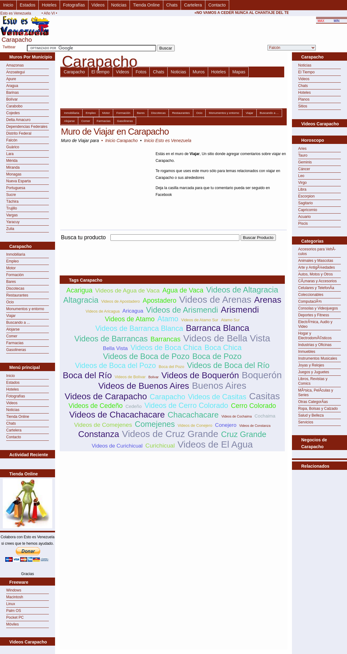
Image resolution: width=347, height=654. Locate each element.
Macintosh (14, 597)
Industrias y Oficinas (315, 345)
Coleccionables (310, 294)
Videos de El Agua (215, 444)
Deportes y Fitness (313, 315)
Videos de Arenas (215, 299)
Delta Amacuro (18, 120)
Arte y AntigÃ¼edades (316, 267)
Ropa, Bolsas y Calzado (318, 408)
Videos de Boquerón (200, 375)
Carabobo (14, 106)
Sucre (11, 195)
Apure (11, 79)
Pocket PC (15, 617)
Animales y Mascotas (315, 260)
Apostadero (159, 300)
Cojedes (13, 113)
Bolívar (12, 99)
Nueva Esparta (18, 181)
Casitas (264, 396)
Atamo (167, 319)
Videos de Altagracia (242, 289)
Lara (10, 154)
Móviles (12, 624)
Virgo (302, 182)
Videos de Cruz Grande (170, 434)
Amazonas (15, 65)
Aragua (12, 86)
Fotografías (74, 4)
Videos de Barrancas (111, 338)
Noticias (118, 4)
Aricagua (132, 311)
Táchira (12, 201)
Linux (10, 604)
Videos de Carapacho (106, 396)
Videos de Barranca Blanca (139, 328)
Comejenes (155, 424)
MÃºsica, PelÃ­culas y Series (315, 392)
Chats (172, 4)
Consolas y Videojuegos (318, 308)
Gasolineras (16, 350)
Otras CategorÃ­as (313, 402)
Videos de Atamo (130, 319)
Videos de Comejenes (103, 425)
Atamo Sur (230, 320)
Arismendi (240, 309)
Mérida (12, 160)
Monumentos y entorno (25, 309)
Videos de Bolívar (130, 377)
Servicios (305, 422)
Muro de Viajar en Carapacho (115, 131)
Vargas (12, 215)
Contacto (217, 4)
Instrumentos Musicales (317, 358)
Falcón (11, 140)
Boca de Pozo (217, 356)
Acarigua (79, 290)
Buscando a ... (18, 322)
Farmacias (15, 343)
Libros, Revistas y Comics (313, 381)
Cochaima (265, 415)
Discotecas (15, 288)
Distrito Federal (18, 133)
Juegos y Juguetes (313, 372)
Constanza (98, 434)
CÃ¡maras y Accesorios (317, 281)
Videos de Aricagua (103, 311)
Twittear (8, 47)
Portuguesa (15, 188)
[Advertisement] (319, 485)
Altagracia (80, 300)
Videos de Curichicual (117, 446)
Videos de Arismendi (182, 309)
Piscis (303, 223)
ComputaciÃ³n (310, 301)
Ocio (10, 302)
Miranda (12, 167)
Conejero (225, 425)
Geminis (305, 162)
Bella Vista (115, 348)
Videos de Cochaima (236, 416)
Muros (199, 71)
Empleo (12, 261)
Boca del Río (87, 375)
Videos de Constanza (254, 425)
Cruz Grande (244, 434)
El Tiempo (306, 72)
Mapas (238, 71)
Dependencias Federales (26, 126)
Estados (28, 4)
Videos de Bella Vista (226, 338)
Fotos (140, 71)
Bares (11, 281)
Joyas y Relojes (311, 365)
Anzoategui (15, 72)
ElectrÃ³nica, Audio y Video (315, 324)
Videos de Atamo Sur (199, 320)
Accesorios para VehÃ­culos (317, 251)
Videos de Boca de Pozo (146, 356)
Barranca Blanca (217, 328)
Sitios (302, 106)
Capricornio (307, 210)
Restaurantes (17, 295)
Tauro (302, 155)
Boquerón (262, 375)
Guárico (12, 147)
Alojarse (12, 329)
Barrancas (165, 339)
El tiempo (100, 71)
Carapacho (74, 71)
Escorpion (306, 196)
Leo (301, 176)
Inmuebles (306, 351)
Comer (11, 336)
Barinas (12, 92)
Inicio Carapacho (121, 140)
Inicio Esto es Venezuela (167, 140)
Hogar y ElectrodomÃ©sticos (315, 335)
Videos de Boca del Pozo (115, 366)
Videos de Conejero (195, 425)
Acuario (304, 216)
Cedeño (134, 406)
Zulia (10, 229)
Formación (15, 275)
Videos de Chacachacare (117, 414)
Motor (11, 268)
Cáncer (304, 169)
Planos (304, 99)
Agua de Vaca (182, 290)
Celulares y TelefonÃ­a (316, 288)
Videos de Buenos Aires (143, 386)
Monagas (13, 174)
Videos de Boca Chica (166, 348)
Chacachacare (193, 414)
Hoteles (49, 4)
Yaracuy (12, 222)
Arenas (267, 300)
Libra (302, 189)
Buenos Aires (219, 385)
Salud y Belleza (311, 415)
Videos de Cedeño (96, 405)
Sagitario (305, 203)
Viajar (10, 316)
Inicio (8, 4)
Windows (13, 590)
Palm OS (13, 611)
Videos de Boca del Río (228, 365)
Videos (98, 4)
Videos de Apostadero (120, 301)
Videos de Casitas (217, 397)
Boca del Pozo (171, 366)
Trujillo (11, 208)
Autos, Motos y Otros (315, 274)
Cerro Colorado (253, 405)
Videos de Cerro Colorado (186, 405)
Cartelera (193, 4)
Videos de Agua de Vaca (127, 290)
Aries (302, 148)
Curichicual (160, 445)
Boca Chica (223, 348)
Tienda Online (146, 4)
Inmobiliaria (15, 254)
